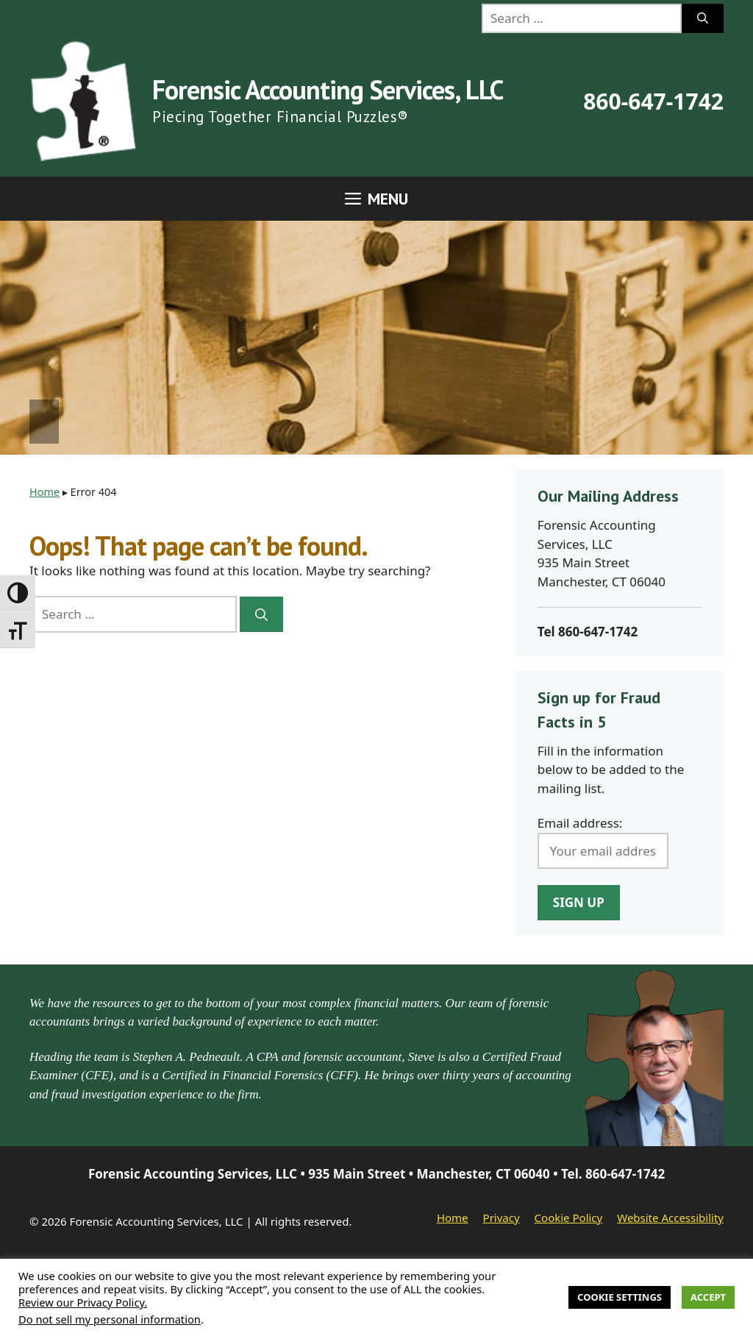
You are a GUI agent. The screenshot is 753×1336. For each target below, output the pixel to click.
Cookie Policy (569, 1217)
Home (44, 492)
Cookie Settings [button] (619, 1297)
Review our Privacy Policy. (82, 1302)
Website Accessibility (670, 1217)
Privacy (501, 1217)
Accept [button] (708, 1297)
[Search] (703, 18)
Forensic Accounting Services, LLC (327, 89)
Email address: (580, 822)
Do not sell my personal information (109, 1319)
